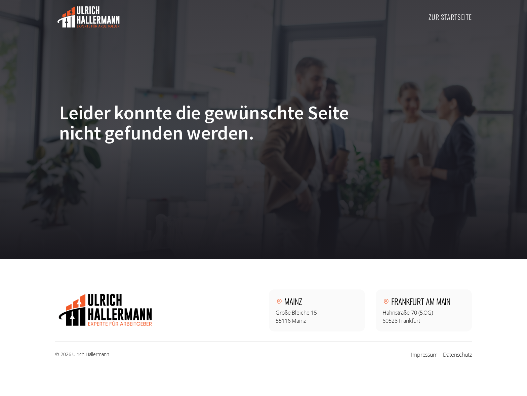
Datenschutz (457, 354)
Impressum (424, 354)
